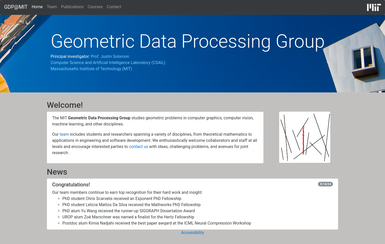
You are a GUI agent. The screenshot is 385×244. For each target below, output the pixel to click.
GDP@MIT (16, 7)
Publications (72, 6)
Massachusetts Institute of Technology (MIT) (91, 68)
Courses (95, 6)
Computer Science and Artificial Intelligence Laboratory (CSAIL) (108, 62)
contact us (138, 146)
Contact (114, 6)
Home (37, 6)
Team (52, 6)
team (64, 134)
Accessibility (192, 232)
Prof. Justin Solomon (110, 56)
